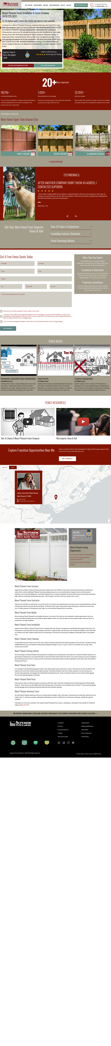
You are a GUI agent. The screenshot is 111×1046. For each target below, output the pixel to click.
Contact (68, 5)
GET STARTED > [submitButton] (8, 328)
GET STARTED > (67, 459)
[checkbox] (1, 311)
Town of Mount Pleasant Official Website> (82, 555)
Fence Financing (86, 733)
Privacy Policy (27, 318)
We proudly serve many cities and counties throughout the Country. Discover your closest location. (55, 714)
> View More (55, 162)
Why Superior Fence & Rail (66, 438)
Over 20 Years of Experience (71, 227)
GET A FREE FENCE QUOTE (48, 65)
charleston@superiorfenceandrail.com (27, 499)
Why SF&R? (85, 730)
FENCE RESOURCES (54, 5)
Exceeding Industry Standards (71, 234)
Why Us (63, 5)
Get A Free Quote (81, 5)
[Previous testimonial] (67, 216)
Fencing (60, 726)
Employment (85, 723)
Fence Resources (63, 730)
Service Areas (38, 5)
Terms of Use (89, 754)
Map (13, 467)
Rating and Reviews (87, 726)
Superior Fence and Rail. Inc (17, 753)
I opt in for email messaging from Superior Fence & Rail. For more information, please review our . (33, 321)
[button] (55, 496)
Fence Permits (43, 378)
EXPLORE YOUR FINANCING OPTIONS (16, 65)
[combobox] (36, 286)
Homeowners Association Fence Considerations (18, 378)
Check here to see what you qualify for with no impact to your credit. (21, 311)
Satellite (4, 467)
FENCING (45, 5)
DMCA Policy (97, 754)
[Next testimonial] (76, 216)
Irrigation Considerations (83, 378)
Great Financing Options (71, 241)
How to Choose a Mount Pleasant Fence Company (20, 438)
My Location (28, 5)
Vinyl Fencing (23, 154)
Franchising (85, 737)
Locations (61, 723)
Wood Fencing (60, 154)
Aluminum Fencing (95, 154)
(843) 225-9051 (100, 6)
